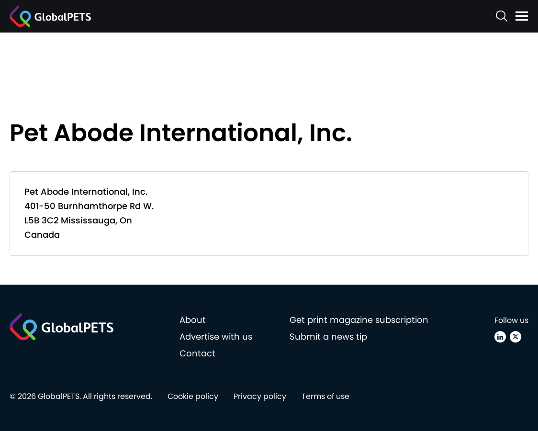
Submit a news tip (328, 337)
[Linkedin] (500, 337)
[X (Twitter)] (515, 337)
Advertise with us (215, 337)
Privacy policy (260, 396)
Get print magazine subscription (359, 320)
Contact (197, 353)
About (192, 320)
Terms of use (325, 396)
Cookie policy (193, 396)
